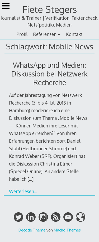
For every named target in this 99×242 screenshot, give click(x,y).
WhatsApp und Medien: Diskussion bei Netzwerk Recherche (49, 74)
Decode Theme (31, 230)
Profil (21, 34)
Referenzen (44, 34)
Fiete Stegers (49, 9)
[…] (30, 179)
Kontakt (74, 34)
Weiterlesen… (23, 191)
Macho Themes (67, 230)
